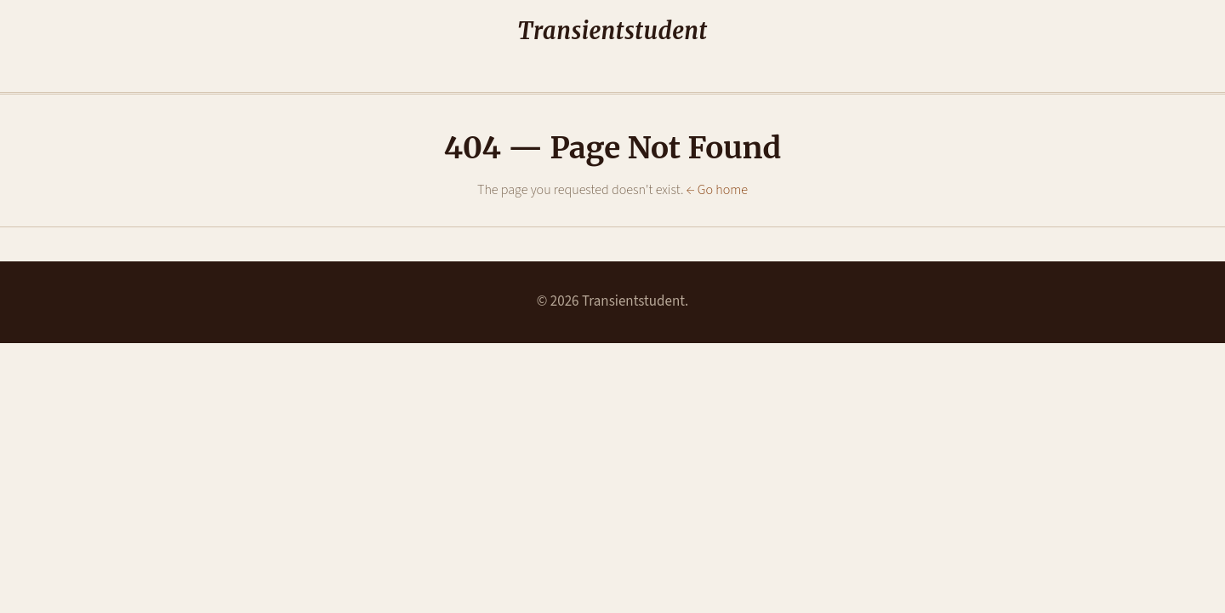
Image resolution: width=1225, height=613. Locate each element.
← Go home (717, 189)
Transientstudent (612, 31)
